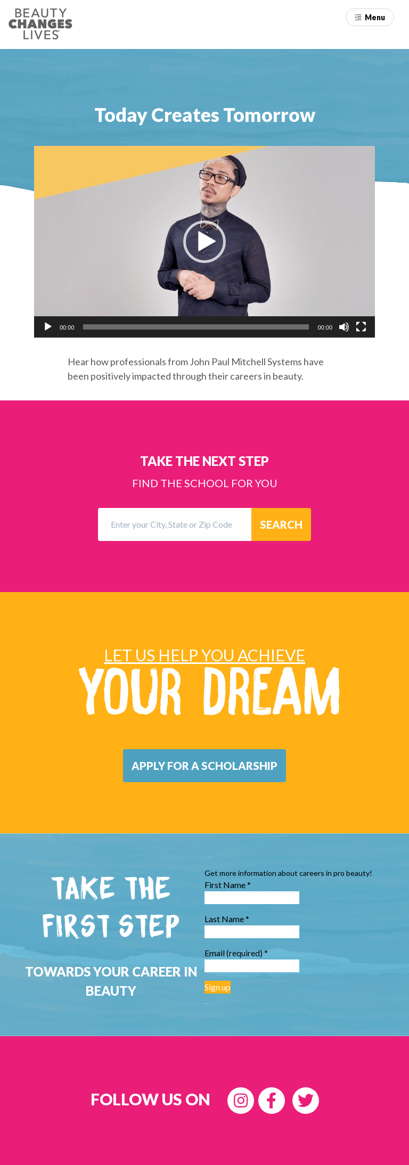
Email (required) (236, 953)
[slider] (196, 327)
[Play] (48, 327)
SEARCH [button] (281, 524)
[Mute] (344, 327)
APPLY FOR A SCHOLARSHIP (204, 765)
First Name (227, 885)
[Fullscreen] (361, 327)
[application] (204, 242)
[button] (370, 17)
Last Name (226, 919)
